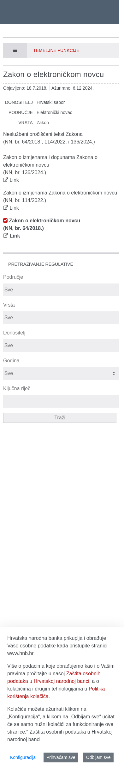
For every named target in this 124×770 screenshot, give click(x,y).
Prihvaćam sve (60, 757)
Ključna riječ (16, 388)
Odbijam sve (98, 757)
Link (14, 180)
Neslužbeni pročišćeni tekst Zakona (43, 134)
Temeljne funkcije (56, 50)
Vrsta (9, 305)
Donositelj (14, 332)
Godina (11, 360)
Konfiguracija (23, 757)
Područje (13, 277)
